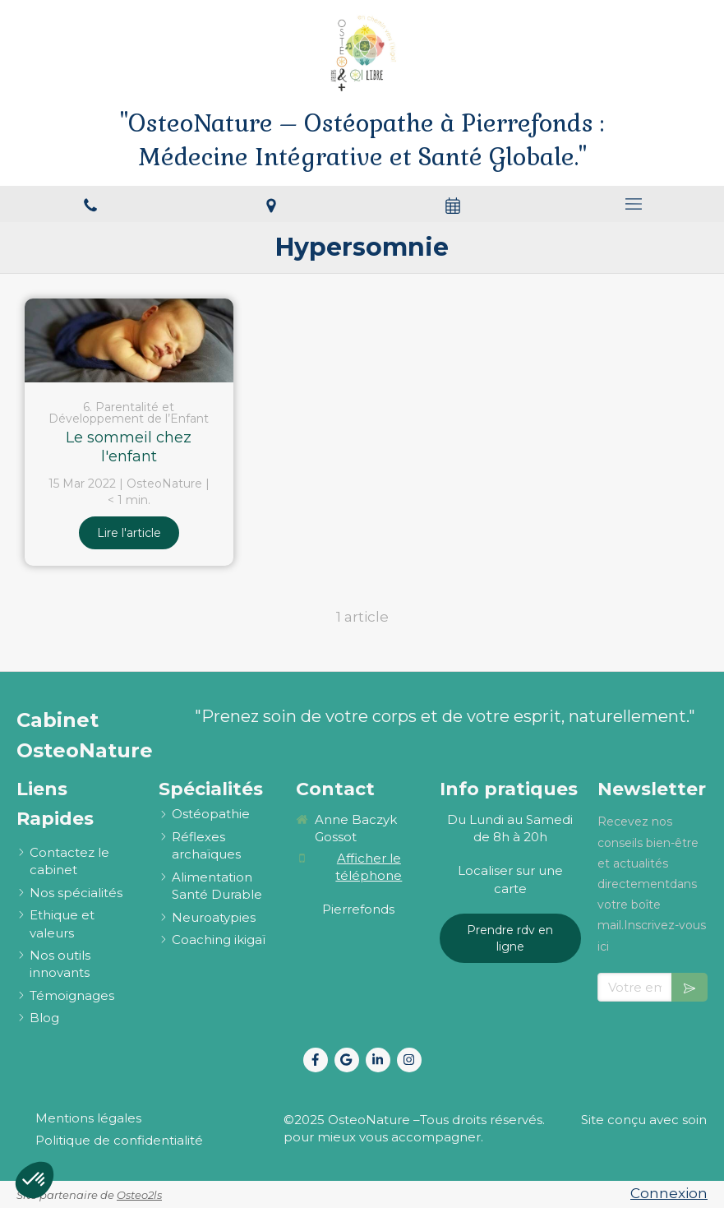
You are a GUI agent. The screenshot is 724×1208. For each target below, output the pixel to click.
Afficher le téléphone (368, 866)
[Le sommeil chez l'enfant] (129, 340)
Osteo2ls (139, 1194)
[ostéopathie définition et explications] (211, 813)
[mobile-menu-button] (633, 203)
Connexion (669, 1193)
